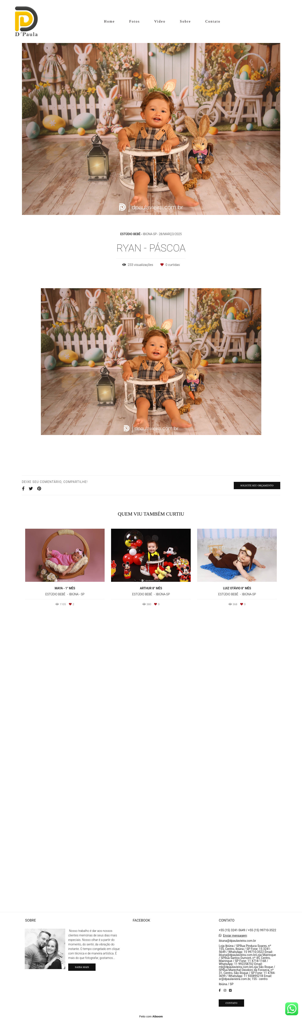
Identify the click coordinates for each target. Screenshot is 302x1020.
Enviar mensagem (235, 935)
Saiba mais (82, 967)
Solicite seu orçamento (257, 485)
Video (160, 21)
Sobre (185, 21)
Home (109, 21)
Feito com (151, 1016)
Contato (212, 21)
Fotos (134, 21)
